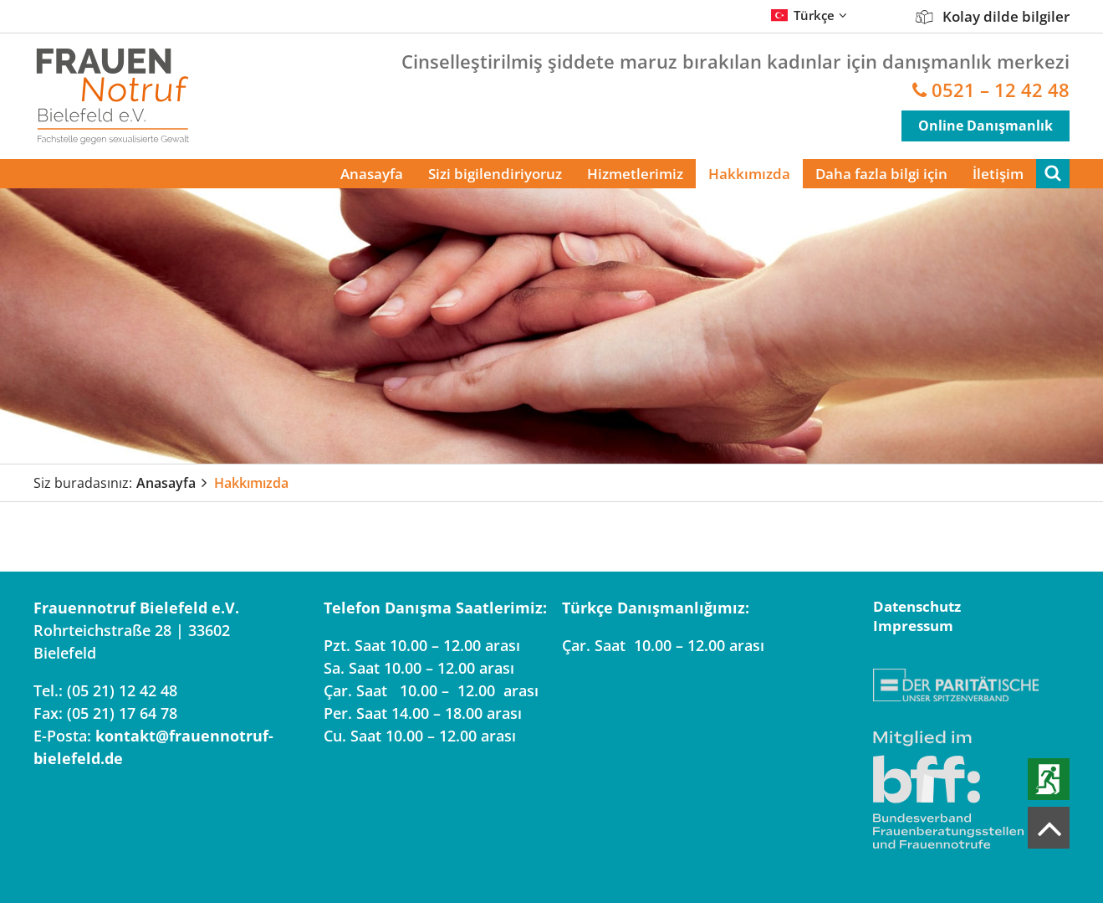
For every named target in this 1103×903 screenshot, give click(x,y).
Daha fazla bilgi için (881, 173)
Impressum (913, 625)
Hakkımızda (749, 173)
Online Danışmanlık (985, 125)
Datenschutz (917, 606)
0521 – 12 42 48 (1001, 90)
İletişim (998, 173)
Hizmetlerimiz (635, 173)
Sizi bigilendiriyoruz (495, 173)
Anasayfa (371, 173)
